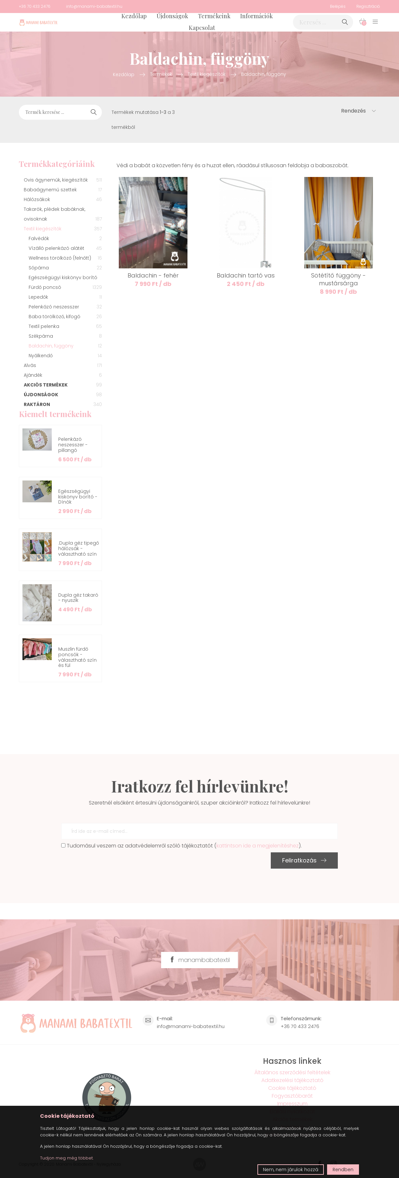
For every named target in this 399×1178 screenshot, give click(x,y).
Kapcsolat (202, 28)
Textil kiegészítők (207, 74)
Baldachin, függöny (263, 74)
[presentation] (110, 865)
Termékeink (214, 16)
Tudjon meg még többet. (66, 1158)
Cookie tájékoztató (292, 1088)
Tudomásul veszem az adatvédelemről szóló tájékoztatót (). (181, 845)
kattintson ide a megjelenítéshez (257, 845)
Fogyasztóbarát (292, 1096)
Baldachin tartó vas (246, 275)
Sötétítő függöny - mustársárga (338, 279)
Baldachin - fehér (153, 275)
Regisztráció (368, 6)
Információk (256, 16)
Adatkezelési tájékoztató (292, 1080)
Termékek (161, 74)
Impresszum (292, 1103)
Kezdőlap (134, 16)
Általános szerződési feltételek (292, 1072)
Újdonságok (172, 16)
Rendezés (358, 111)
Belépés (338, 6)
